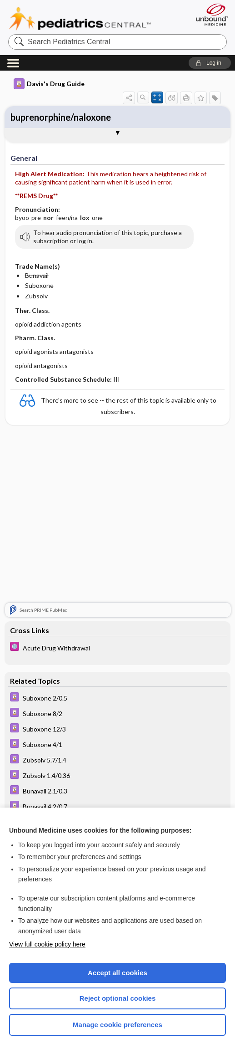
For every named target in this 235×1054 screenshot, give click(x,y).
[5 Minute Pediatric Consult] (117, 647)
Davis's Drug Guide (49, 83)
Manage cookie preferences (117, 1024)
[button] (210, 63)
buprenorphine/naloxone (60, 117)
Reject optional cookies (118, 998)
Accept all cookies (117, 973)
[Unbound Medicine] (209, 14)
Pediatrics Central (79, 18)
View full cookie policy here (47, 944)
